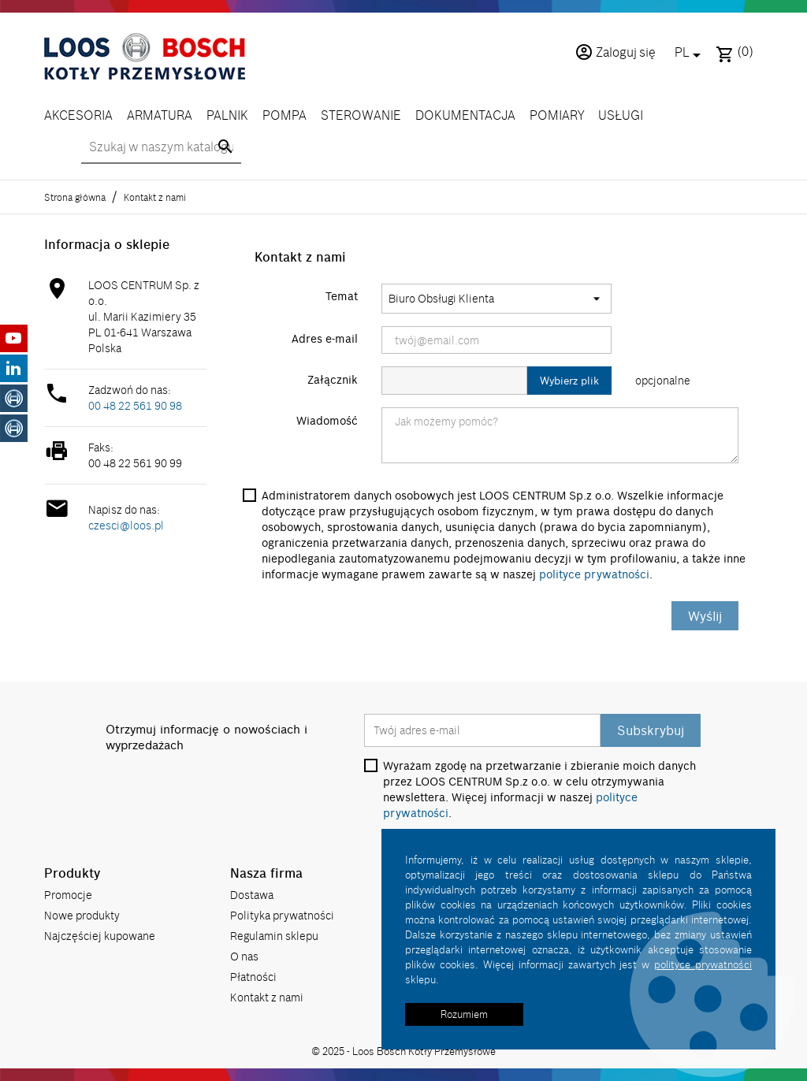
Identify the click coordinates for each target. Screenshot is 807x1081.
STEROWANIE (361, 115)
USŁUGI (620, 115)
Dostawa (251, 894)
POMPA (284, 115)
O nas (244, 956)
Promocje (68, 894)
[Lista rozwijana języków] (690, 53)
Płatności (253, 976)
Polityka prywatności (282, 915)
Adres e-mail (325, 339)
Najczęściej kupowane (99, 935)
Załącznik (332, 380)
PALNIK (227, 115)
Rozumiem (464, 1014)
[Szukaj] (161, 147)
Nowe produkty (82, 915)
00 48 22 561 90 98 (135, 405)
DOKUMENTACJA (465, 115)
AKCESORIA (78, 115)
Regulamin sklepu (274, 935)
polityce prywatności (594, 574)
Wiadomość (327, 421)
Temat (341, 296)
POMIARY (557, 115)
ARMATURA (159, 115)
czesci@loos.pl (126, 525)
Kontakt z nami (266, 997)
